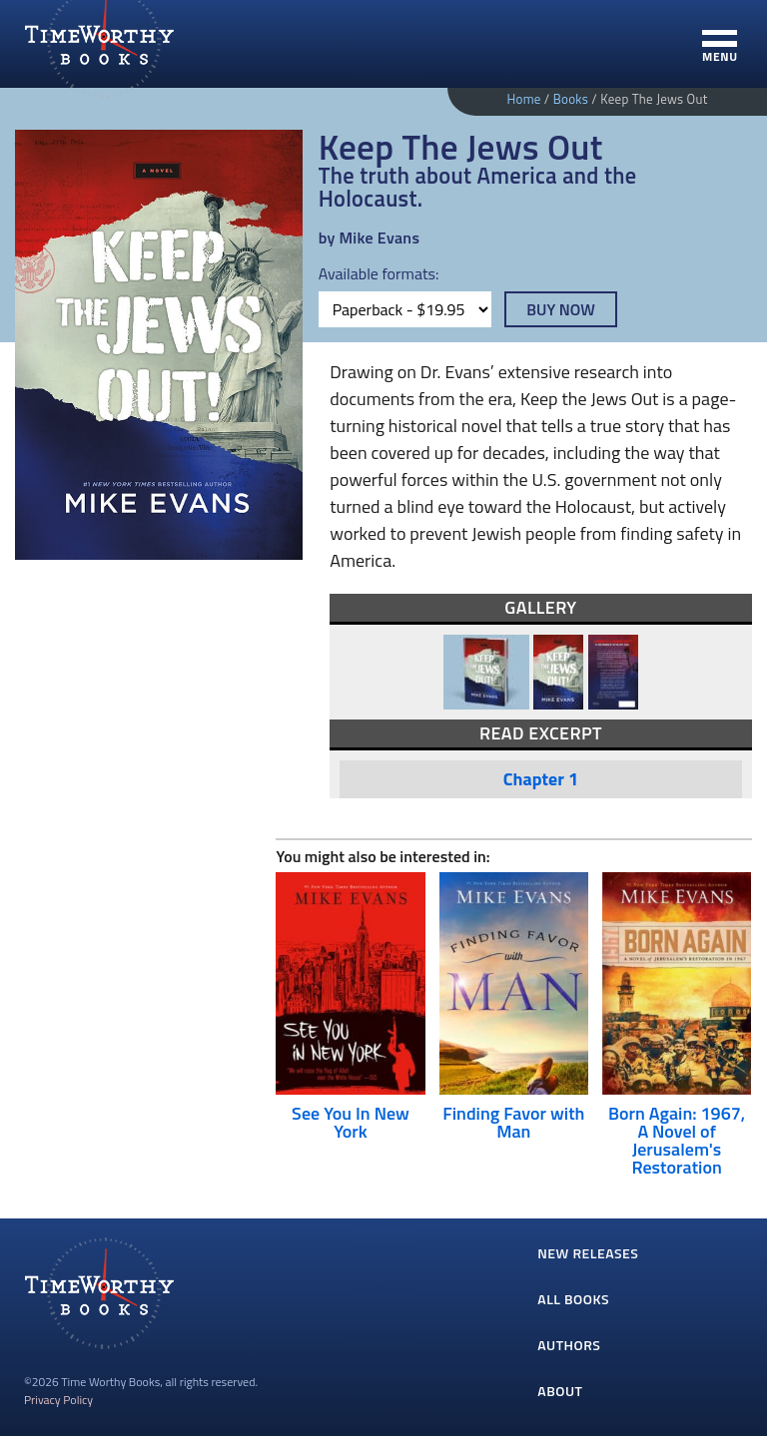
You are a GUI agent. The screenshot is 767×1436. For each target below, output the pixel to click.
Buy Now (560, 309)
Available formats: (379, 273)
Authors (568, 1344)
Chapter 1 (540, 778)
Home (523, 99)
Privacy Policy (58, 1399)
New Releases (587, 1252)
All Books (573, 1298)
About (559, 1390)
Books (571, 99)
